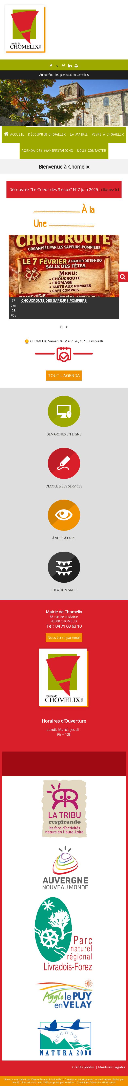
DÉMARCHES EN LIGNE (63, 434)
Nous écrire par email (64, 637)
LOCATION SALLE (64, 590)
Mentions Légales (111, 1067)
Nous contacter (91, 151)
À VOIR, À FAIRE (64, 538)
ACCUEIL (14, 134)
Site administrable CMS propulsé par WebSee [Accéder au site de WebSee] (48, 1082)
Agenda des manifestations (47, 151)
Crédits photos (83, 1067)
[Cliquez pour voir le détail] (54, 301)
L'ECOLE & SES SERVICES (63, 486)
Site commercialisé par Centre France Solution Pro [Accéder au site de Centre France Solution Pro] (33, 1079)
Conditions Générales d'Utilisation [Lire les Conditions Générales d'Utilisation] (96, 1082)
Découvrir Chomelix (47, 135)
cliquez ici (110, 189)
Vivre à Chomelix (108, 135)
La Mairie (79, 135)
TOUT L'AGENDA (64, 375)
